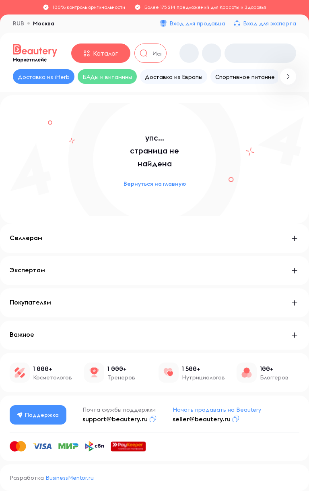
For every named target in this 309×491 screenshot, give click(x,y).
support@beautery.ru (115, 419)
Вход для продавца (197, 23)
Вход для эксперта (269, 23)
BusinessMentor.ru (69, 477)
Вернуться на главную (155, 183)
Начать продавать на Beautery (217, 409)
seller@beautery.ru (202, 419)
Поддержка (38, 414)
